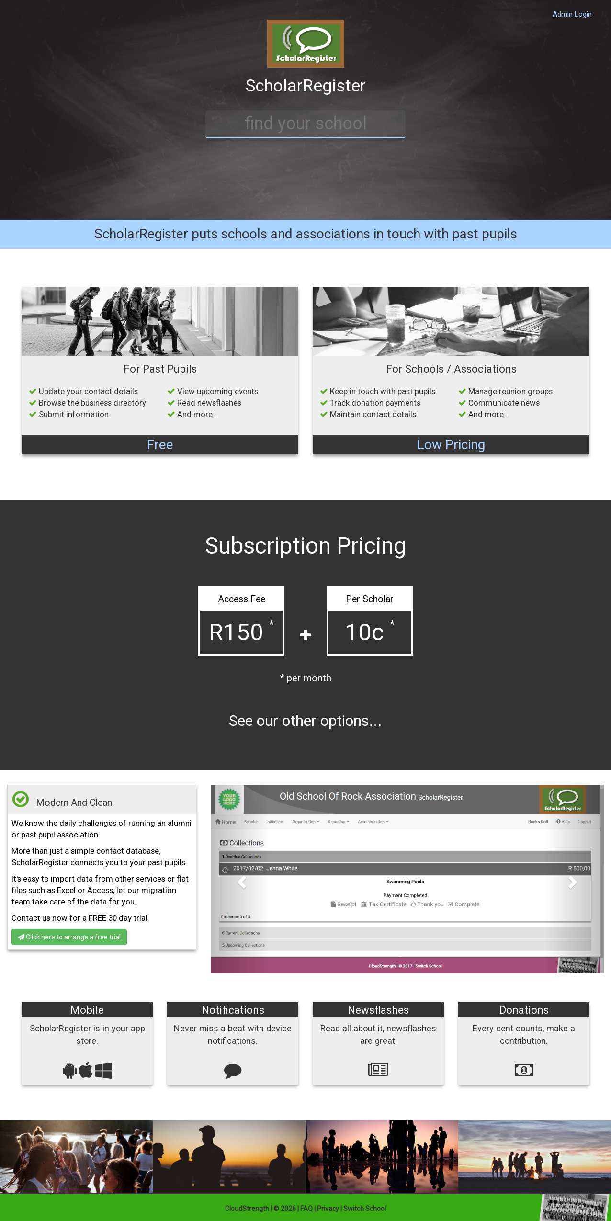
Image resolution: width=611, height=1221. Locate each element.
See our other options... (305, 721)
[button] (240, 879)
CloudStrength (247, 1208)
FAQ (306, 1208)
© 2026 (284, 1208)
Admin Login (572, 14)
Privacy (328, 1208)
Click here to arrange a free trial (69, 937)
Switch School (364, 1208)
